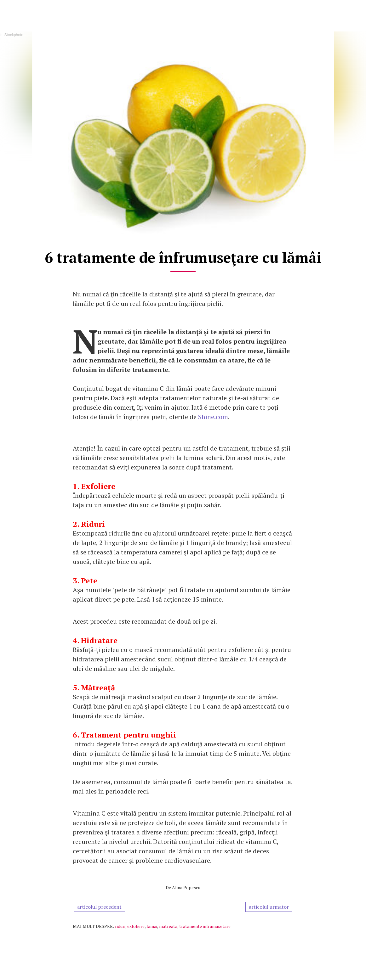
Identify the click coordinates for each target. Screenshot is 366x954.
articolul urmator (269, 906)
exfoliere (136, 926)
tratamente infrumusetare (205, 926)
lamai (151, 926)
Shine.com (213, 416)
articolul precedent (99, 906)
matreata (168, 926)
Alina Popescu (186, 887)
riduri (120, 926)
